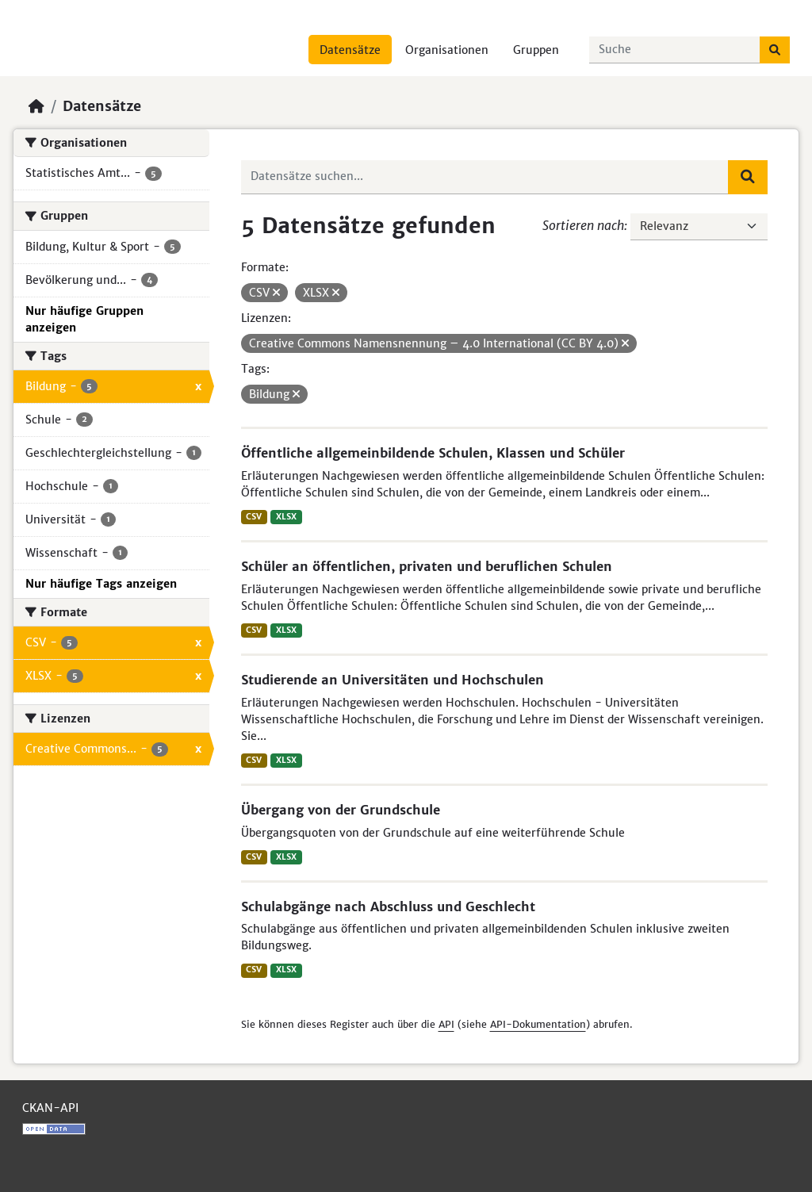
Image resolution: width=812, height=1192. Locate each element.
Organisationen (446, 50)
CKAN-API (50, 1108)
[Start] (36, 106)
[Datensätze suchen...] (674, 49)
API (446, 1024)
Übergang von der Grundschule (340, 810)
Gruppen (536, 50)
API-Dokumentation (538, 1024)
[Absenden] (775, 49)
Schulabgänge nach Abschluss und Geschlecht (388, 906)
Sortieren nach (583, 225)
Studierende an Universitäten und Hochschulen (392, 680)
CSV (254, 517)
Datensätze (350, 50)
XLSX (286, 517)
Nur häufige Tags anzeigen (101, 584)
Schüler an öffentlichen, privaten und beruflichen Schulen (426, 566)
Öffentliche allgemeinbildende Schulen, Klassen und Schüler (433, 453)
